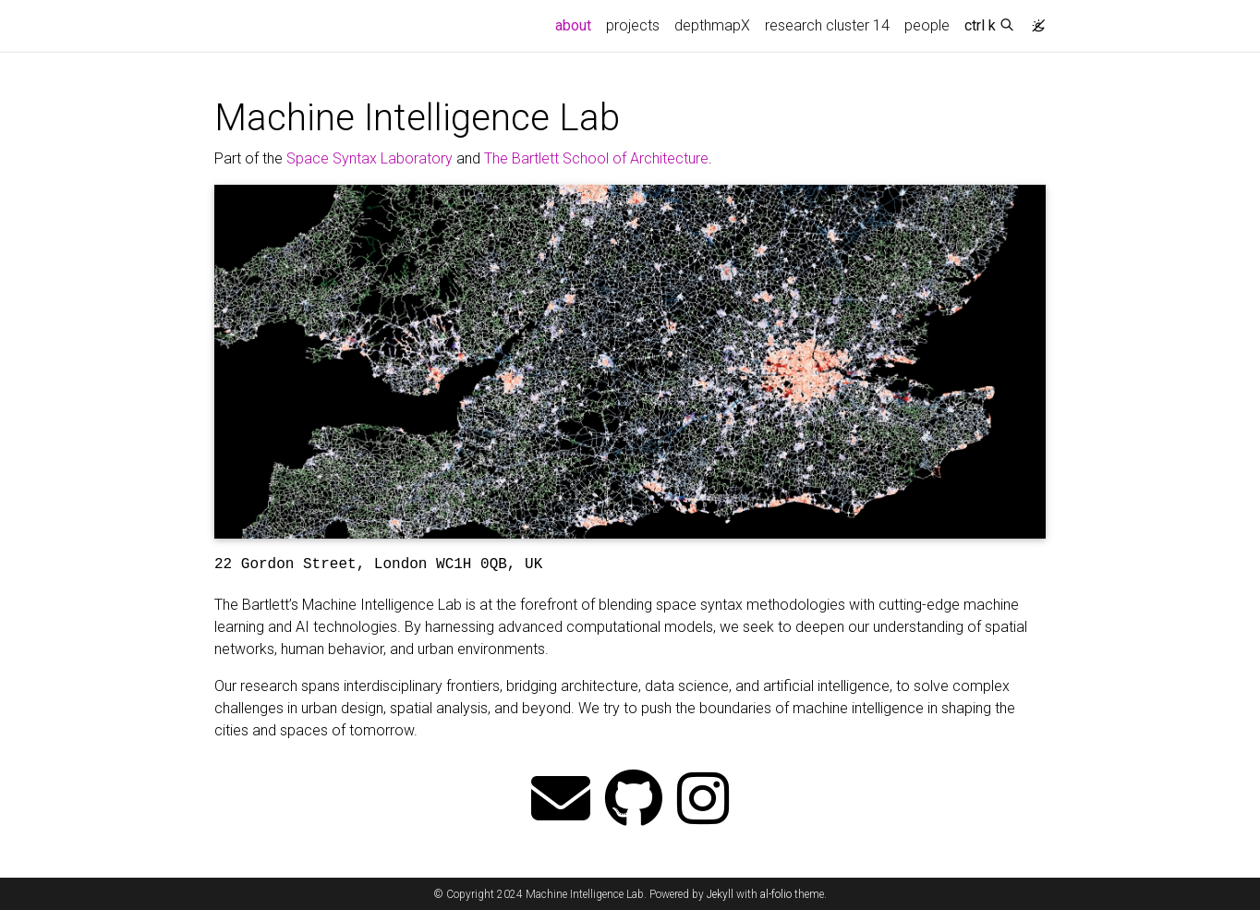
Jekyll (720, 894)
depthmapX (712, 25)
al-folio (776, 894)
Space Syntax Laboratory (369, 158)
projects (633, 25)
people (927, 25)
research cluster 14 (827, 25)
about (577, 24)
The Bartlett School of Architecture (596, 158)
